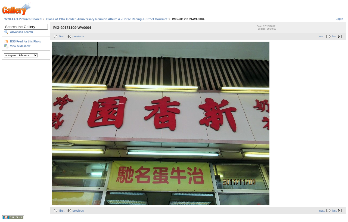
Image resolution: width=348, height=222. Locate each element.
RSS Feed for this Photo (25, 41)
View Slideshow (20, 46)
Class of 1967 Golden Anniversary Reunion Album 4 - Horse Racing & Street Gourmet (106, 19)
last (334, 36)
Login (339, 18)
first (61, 36)
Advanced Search (21, 31)
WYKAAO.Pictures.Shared (23, 19)
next (322, 36)
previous (78, 36)
